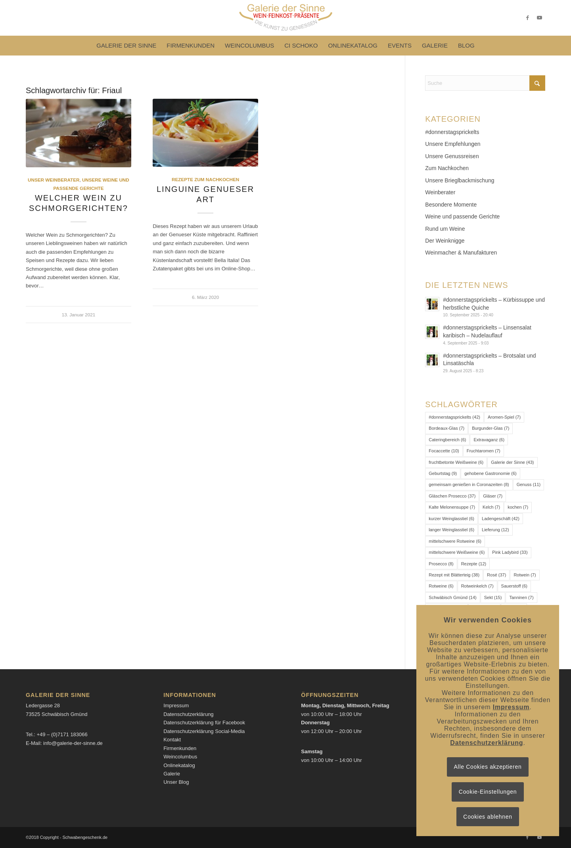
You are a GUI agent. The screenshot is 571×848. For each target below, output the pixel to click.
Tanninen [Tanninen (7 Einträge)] (521, 597)
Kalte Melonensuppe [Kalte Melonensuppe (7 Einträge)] (452, 507)
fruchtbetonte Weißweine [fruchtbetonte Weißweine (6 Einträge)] (456, 462)
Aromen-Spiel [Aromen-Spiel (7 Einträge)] (504, 417)
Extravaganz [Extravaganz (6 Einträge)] (488, 439)
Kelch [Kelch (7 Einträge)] (491, 507)
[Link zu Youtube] (539, 18)
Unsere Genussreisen (452, 156)
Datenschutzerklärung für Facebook (204, 722)
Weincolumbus (180, 757)
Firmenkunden (179, 748)
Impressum (176, 705)
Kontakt (172, 740)
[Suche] (485, 83)
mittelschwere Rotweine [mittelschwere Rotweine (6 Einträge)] (455, 541)
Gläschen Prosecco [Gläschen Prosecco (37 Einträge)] (452, 496)
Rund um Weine (445, 229)
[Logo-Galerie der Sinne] (285, 18)
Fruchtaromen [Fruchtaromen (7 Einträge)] (483, 450)
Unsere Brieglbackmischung (459, 180)
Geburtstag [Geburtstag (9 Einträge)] (443, 473)
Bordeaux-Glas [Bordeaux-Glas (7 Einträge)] (446, 428)
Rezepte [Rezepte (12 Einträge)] (474, 563)
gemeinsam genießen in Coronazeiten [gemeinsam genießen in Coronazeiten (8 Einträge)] (469, 484)
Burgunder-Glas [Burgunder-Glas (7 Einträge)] (490, 428)
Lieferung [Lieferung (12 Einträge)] (495, 529)
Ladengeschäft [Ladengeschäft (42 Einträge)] (500, 518)
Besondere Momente (451, 204)
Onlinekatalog (179, 765)
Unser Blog (176, 782)
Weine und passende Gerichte (462, 216)
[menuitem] (126, 46)
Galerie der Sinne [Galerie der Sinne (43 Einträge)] (512, 462)
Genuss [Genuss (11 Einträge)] (529, 484)
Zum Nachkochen (447, 168)
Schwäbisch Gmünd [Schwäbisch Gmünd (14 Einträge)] (452, 597)
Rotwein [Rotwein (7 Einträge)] (525, 574)
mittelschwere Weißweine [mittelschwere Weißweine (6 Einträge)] (457, 552)
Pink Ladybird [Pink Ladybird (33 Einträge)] (509, 552)
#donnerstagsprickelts (452, 132)
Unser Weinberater (53, 179)
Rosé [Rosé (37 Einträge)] (496, 574)
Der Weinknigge (444, 240)
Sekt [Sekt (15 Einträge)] (493, 597)
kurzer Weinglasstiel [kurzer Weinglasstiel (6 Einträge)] (451, 518)
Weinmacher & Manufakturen (461, 252)
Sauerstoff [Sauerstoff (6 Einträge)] (514, 586)
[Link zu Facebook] (527, 18)
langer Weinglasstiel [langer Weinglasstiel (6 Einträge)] (451, 529)
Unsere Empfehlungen (452, 144)
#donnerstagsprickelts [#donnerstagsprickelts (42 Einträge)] (454, 417)
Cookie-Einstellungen (488, 792)
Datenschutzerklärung (188, 714)
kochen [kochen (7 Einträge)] (518, 507)
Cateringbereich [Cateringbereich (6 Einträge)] (447, 439)
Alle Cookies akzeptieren (488, 767)
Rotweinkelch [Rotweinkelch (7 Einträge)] (477, 586)
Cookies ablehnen (487, 817)
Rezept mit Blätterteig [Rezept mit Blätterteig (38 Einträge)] (454, 574)
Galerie (171, 774)
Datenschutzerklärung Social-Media (204, 731)
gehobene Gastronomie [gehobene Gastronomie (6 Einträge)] (490, 473)
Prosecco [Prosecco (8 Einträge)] (441, 563)
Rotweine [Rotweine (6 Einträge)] (441, 586)
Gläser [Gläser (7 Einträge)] (492, 496)
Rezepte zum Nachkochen (205, 179)
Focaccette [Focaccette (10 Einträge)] (444, 450)
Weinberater (440, 192)
